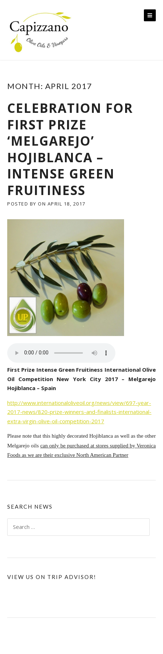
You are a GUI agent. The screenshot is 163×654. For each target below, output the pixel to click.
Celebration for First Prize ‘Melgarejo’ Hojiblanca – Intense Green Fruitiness (70, 149)
